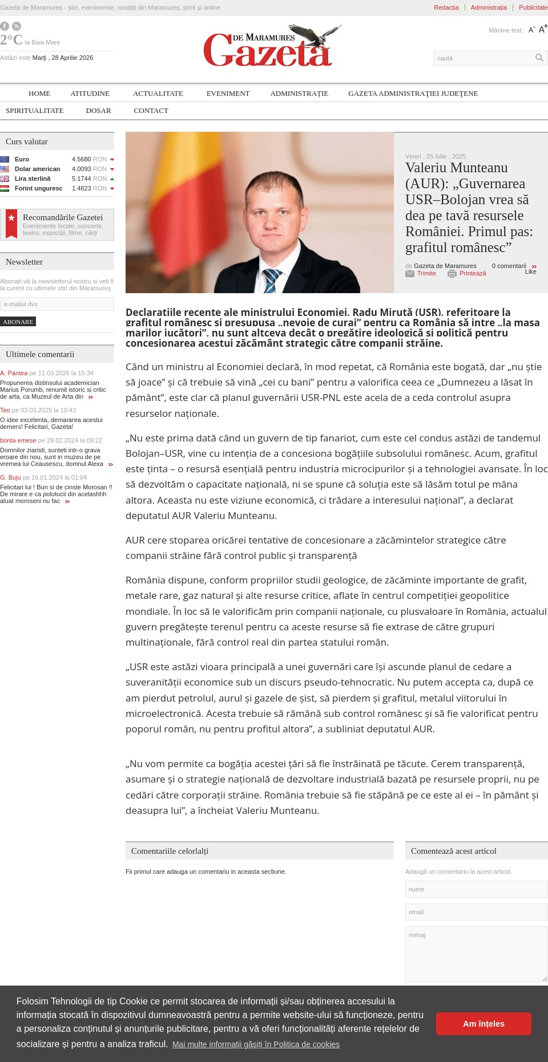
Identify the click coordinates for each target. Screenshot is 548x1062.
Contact (151, 110)
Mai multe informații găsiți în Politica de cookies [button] (256, 1044)
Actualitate (158, 93)
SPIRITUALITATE (35, 110)
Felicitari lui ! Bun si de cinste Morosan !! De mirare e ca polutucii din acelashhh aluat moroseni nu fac (56, 494)
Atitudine (90, 93)
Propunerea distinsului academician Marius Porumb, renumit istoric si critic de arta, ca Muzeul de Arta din (53, 389)
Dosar (98, 110)
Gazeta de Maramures (445, 265)
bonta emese (51, 440)
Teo (38, 410)
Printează (473, 273)
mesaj (476, 954)
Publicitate (533, 7)
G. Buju (43, 477)
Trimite (426, 273)
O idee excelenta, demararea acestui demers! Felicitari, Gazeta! (51, 423)
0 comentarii (509, 265)
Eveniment (228, 93)
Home (39, 93)
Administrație (299, 93)
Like (531, 271)
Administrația (489, 7)
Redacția (446, 7)
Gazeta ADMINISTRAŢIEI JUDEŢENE (413, 93)
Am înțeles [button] (484, 1023)
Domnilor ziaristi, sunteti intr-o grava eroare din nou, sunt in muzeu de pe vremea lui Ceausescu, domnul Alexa (56, 457)
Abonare (18, 321)
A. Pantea (47, 373)
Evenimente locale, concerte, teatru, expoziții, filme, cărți (63, 229)
